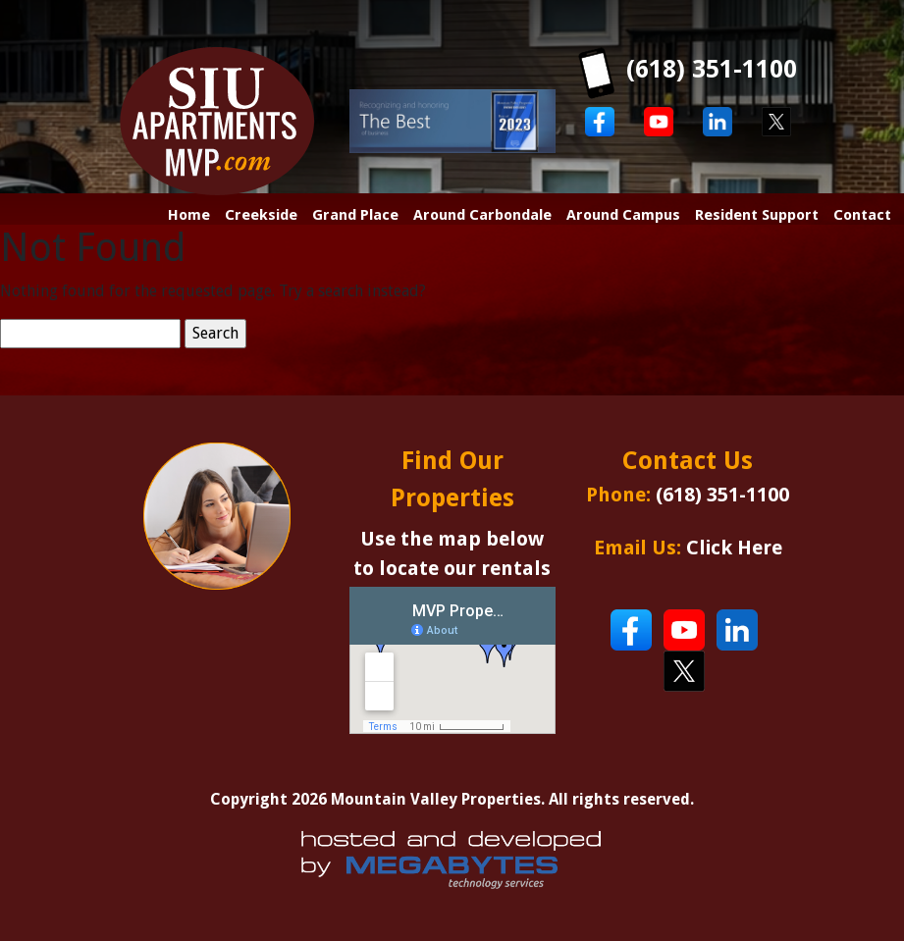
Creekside (261, 215)
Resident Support (757, 215)
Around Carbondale (482, 215)
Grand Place (355, 215)
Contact (862, 215)
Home (189, 215)
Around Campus (623, 215)
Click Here (734, 547)
